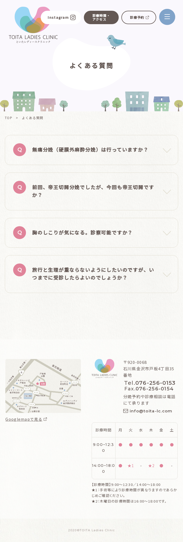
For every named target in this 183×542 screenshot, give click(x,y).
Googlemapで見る (23, 419)
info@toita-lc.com (151, 410)
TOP (8, 117)
